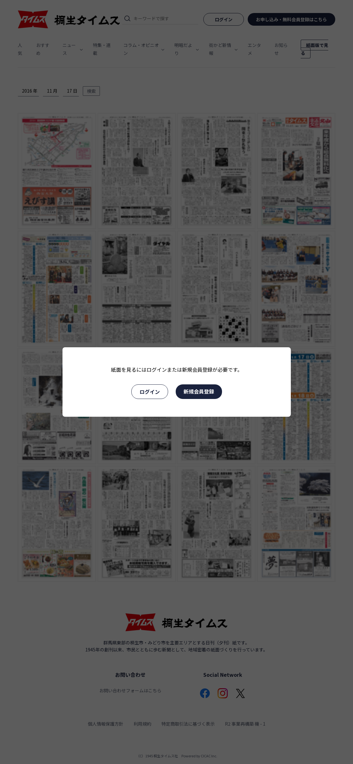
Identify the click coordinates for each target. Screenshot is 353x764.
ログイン (150, 391)
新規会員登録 (199, 391)
